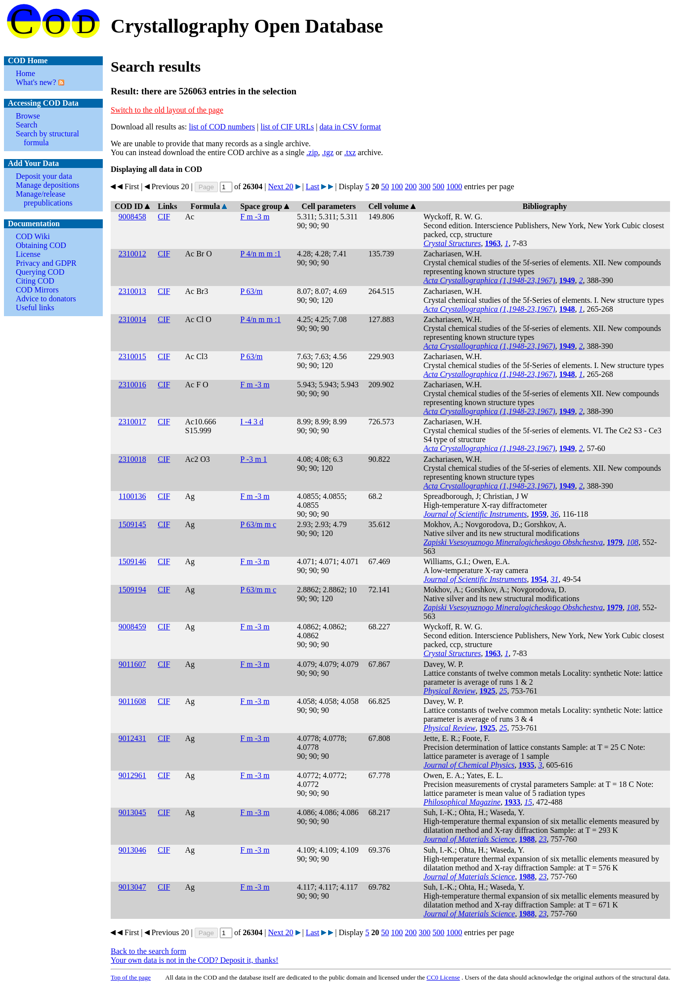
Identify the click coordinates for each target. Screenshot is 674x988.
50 (385, 186)
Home (25, 73)
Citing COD (35, 281)
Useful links (35, 307)
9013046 (132, 850)
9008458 (132, 216)
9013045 (132, 812)
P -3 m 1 (253, 459)
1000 (454, 186)
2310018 (132, 459)
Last (313, 186)
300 (424, 186)
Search (27, 125)
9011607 (132, 664)
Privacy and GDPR (46, 263)
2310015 (132, 356)
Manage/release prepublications (44, 198)
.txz (350, 152)
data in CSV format (350, 127)
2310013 (132, 291)
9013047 (132, 887)
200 (411, 186)
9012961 (132, 775)
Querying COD (40, 272)
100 (397, 186)
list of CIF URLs (287, 127)
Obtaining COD (41, 245)
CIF (164, 216)
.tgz (328, 152)
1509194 (132, 589)
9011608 (132, 701)
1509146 (132, 561)
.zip (312, 152)
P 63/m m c (258, 524)
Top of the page (131, 977)
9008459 (132, 626)
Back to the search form (148, 951)
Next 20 (280, 186)
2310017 (132, 421)
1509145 (132, 524)
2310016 (132, 384)
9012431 (132, 738)
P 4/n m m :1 (260, 253)
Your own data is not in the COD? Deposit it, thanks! (194, 960)
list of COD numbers (222, 127)
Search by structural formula (47, 138)
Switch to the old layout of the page (167, 110)
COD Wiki (33, 236)
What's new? (36, 82)
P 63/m (251, 291)
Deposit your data (44, 176)
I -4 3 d (251, 421)
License (28, 254)
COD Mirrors (37, 290)
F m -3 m (254, 216)
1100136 (132, 496)
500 (438, 186)
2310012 (132, 253)
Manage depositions (47, 185)
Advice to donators (46, 298)
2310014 (132, 319)
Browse (28, 116)
